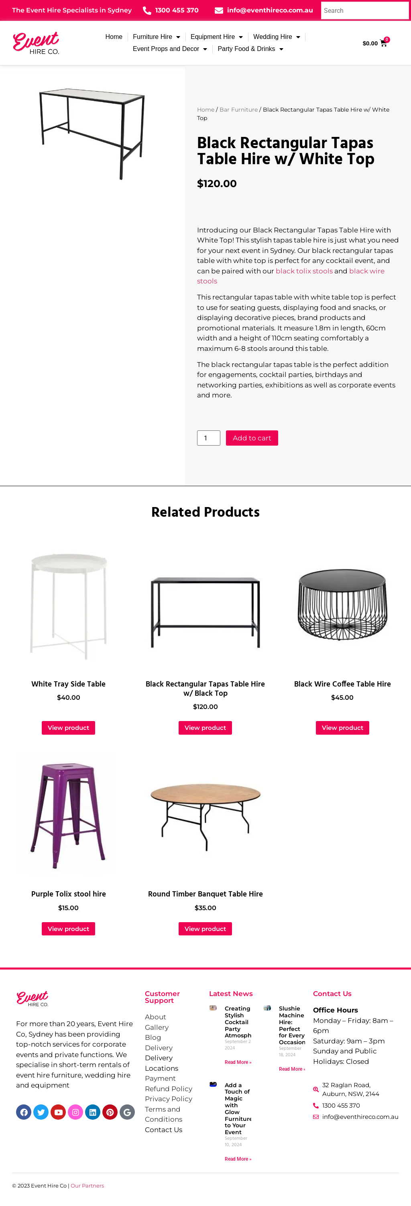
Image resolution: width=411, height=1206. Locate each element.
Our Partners (87, 1185)
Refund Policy (168, 1089)
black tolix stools (304, 271)
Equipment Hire (217, 37)
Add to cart (252, 438)
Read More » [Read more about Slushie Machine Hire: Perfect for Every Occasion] (292, 1069)
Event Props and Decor (170, 49)
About (155, 1017)
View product (68, 727)
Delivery (159, 1048)
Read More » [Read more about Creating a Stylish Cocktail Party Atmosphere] (238, 1062)
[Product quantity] (208, 438)
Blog (153, 1037)
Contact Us (163, 1130)
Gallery (157, 1027)
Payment (160, 1078)
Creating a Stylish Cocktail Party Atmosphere (243, 1022)
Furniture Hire (156, 37)
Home (114, 36)
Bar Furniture (239, 109)
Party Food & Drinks (250, 49)
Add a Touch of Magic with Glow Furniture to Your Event (239, 1109)
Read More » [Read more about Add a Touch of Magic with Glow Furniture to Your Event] (238, 1159)
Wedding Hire (276, 37)
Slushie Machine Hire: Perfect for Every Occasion (292, 1025)
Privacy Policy (168, 1099)
